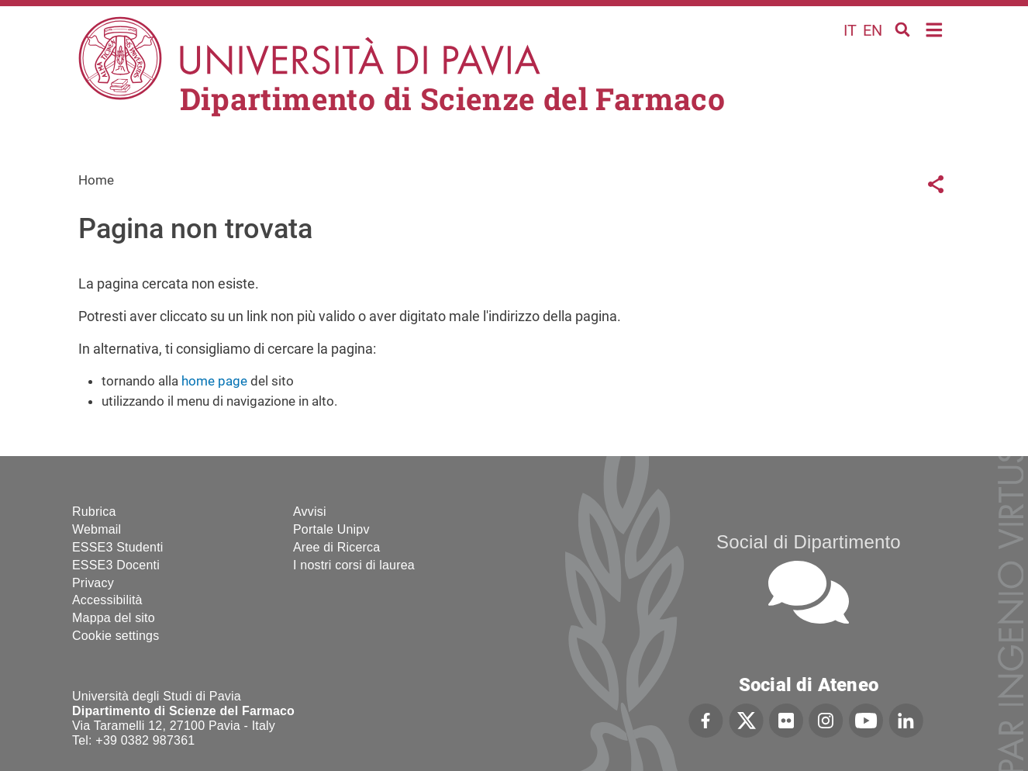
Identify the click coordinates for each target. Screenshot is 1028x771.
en (872, 30)
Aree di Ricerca (336, 547)
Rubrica (94, 511)
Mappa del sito (113, 617)
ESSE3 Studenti (118, 547)
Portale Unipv (331, 529)
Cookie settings (115, 635)
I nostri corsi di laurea (354, 565)
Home (934, 28)
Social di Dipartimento (808, 541)
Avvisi (309, 511)
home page (214, 381)
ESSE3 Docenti (116, 565)
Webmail (96, 529)
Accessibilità (107, 600)
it (850, 30)
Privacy (93, 582)
